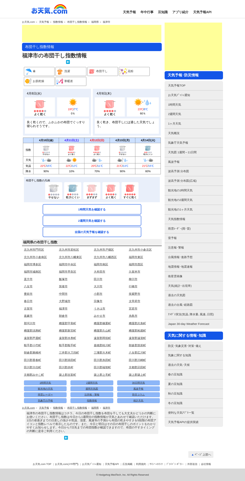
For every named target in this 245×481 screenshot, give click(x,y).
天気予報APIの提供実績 (183, 422)
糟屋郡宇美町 (67, 323)
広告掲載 (127, 464)
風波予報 (138, 388)
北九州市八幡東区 (70, 257)
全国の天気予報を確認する (92, 232)
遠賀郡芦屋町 (32, 338)
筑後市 (63, 286)
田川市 (98, 279)
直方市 (28, 279)
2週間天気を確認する (91, 220)
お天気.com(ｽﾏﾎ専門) (66, 464)
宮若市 (133, 308)
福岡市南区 (101, 264)
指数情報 (58, 22)
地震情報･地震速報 (180, 266)
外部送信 (192, 464)
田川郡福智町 (102, 367)
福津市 (106, 22)
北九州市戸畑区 (104, 249)
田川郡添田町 (67, 360)
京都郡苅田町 (137, 367)
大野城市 (64, 301)
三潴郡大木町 (102, 352)
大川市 (98, 286)
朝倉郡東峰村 (32, 352)
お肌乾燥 (34, 81)
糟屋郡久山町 (102, 330)
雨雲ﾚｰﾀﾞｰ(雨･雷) (179, 228)
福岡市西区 (136, 264)
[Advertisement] (91, 33)
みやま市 (99, 315)
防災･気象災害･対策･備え (184, 345)
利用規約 (141, 464)
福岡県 (95, 22)
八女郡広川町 (137, 352)
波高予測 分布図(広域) (182, 180)
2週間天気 (91, 382)
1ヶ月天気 (174, 123)
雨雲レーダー (45, 394)
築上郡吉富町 (67, 374)
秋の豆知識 (175, 393)
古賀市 (28, 308)
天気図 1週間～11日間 (182, 152)
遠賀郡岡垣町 (102, 338)
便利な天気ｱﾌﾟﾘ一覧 (181, 412)
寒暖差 (64, 81)
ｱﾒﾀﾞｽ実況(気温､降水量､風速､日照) (191, 314)
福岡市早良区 (67, 271)
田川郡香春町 (32, 360)
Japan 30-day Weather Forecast (188, 323)
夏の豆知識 (175, 384)
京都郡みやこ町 (34, 374)
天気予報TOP (176, 85)
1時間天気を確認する (91, 209)
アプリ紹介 (180, 12)
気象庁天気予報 (178, 142)
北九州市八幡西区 (105, 257)
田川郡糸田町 (102, 360)
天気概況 (174, 133)
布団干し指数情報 (77, 22)
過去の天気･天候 (179, 364)
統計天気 (138, 400)
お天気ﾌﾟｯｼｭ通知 (179, 95)
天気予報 (129, 12)
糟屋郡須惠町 (32, 330)
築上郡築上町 (137, 374)
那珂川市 (29, 323)
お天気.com (49, 11)
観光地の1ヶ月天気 (180, 209)
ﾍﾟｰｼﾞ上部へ (203, 454)
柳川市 (133, 279)
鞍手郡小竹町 (32, 345)
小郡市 (98, 293)
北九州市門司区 (34, 249)
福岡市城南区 (32, 271)
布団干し (97, 71)
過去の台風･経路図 (180, 304)
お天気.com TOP (42, 464)
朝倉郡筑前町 (137, 345)
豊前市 (28, 293)
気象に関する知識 (179, 355)
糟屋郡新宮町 (67, 330)
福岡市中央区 (67, 264)
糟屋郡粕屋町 (137, 330)
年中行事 (147, 12)
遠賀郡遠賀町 (137, 338)
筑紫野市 (134, 293)
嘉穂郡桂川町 (102, 345)
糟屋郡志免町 (137, 323)
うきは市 (99, 308)
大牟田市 (99, 271)
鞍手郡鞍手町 (67, 345)
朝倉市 (63, 315)
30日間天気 (138, 382)
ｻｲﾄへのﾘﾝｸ (156, 464)
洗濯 (63, 71)
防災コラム (138, 394)
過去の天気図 (176, 295)
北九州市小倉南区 (35, 257)
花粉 (126, 71)
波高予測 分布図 (178, 171)
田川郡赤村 (66, 367)
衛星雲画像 (175, 276)
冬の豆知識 (175, 403)
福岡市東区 (136, 257)
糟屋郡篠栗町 (102, 323)
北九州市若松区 (69, 249)
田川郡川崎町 (137, 360)
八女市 (28, 286)
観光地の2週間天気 (180, 199)
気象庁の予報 (45, 400)
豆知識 (163, 12)
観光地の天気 (45, 388)
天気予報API (202, 12)
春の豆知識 (175, 374)
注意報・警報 (91, 394)
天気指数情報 (176, 219)
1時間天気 (45, 382)
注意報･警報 (176, 247)
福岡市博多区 (32, 264)
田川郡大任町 (32, 367)
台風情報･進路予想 (180, 257)
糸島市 (133, 315)
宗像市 (98, 301)
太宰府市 (134, 301)
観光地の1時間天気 (180, 190)
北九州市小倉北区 (140, 249)
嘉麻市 (28, 315)
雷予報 (172, 238)
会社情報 (206, 464)
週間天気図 (92, 388)
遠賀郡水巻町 (67, 338)
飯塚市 (63, 279)
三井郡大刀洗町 (69, 352)
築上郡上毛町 (102, 374)
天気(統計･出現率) (180, 285)
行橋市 (133, 286)
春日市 (28, 301)
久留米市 (134, 271)
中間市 (63, 293)
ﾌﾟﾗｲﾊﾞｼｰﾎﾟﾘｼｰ (175, 464)
